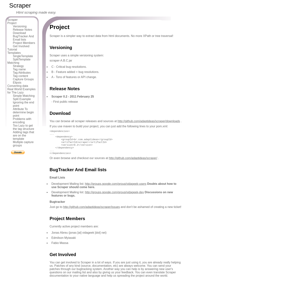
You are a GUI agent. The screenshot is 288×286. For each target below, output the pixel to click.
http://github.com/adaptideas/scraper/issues (91, 211)
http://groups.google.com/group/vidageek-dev (114, 197)
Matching (13, 62)
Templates (14, 52)
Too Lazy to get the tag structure (23, 127)
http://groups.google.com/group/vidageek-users (115, 188)
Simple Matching (24, 95)
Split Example (22, 99)
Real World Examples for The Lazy (21, 91)
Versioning (20, 26)
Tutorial (12, 49)
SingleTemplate (23, 56)
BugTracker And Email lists (23, 38)
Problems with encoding (22, 120)
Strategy (18, 66)
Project (12, 23)
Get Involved (21, 46)
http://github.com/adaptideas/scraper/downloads (149, 121)
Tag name (19, 69)
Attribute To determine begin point (23, 112)
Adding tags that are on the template (23, 135)
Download (19, 33)
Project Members (24, 42)
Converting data (17, 85)
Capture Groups (23, 79)
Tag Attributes (22, 72)
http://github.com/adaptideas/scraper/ (133, 163)
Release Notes (22, 29)
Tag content (20, 76)
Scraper (12, 19)
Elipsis (17, 82)
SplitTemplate (21, 59)
